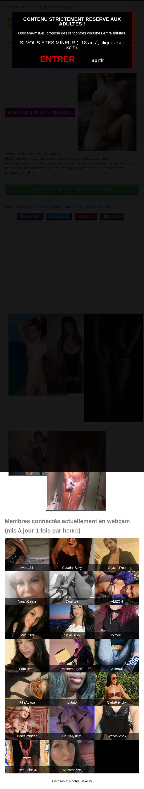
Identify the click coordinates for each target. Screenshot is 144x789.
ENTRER (57, 59)
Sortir (97, 60)
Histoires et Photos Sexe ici (72, 781)
